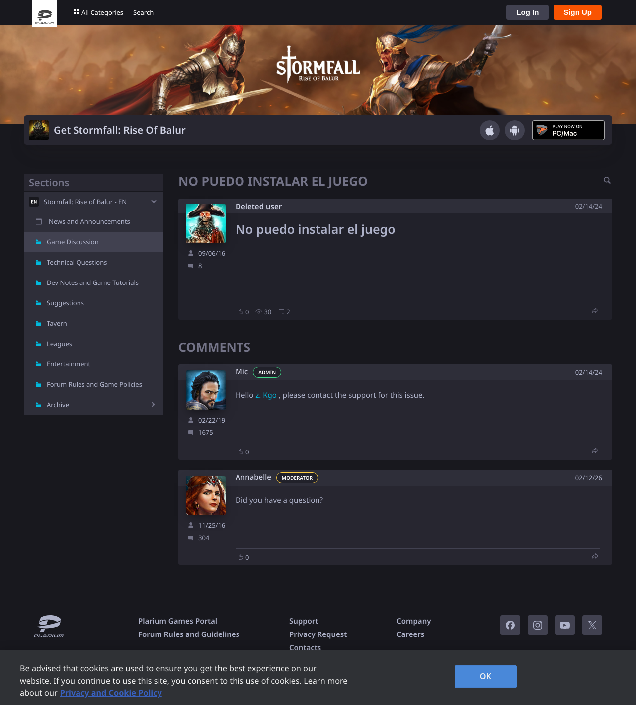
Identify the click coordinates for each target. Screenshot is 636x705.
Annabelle (253, 477)
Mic (242, 372)
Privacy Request (318, 634)
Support (303, 621)
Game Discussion (73, 241)
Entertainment (68, 363)
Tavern (57, 323)
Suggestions (65, 302)
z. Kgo (266, 395)
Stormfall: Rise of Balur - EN (85, 201)
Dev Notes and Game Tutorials (93, 282)
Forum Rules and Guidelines (188, 634)
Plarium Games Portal (177, 621)
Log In (527, 12)
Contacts (305, 648)
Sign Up (577, 12)
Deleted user (259, 207)
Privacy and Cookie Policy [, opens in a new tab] (111, 692)
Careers (410, 634)
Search (143, 12)
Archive (58, 404)
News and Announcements (89, 221)
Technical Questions (77, 262)
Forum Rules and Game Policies (94, 384)
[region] (318, 677)
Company (414, 621)
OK (486, 676)
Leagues (59, 343)
